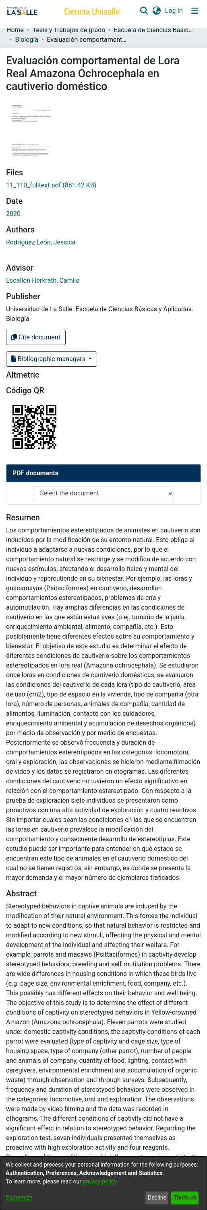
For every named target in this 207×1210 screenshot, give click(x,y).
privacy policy (99, 1181)
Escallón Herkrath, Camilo (43, 280)
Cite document (35, 337)
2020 (13, 214)
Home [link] (15, 30)
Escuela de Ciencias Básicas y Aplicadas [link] (154, 30)
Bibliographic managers (49, 359)
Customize (19, 1197)
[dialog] (103, 1183)
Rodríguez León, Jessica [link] (41, 242)
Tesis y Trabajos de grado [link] (68, 30)
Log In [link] (174, 10)
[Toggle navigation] (195, 10)
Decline (157, 1197)
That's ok (185, 1197)
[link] (51, 185)
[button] (144, 11)
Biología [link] (26, 39)
